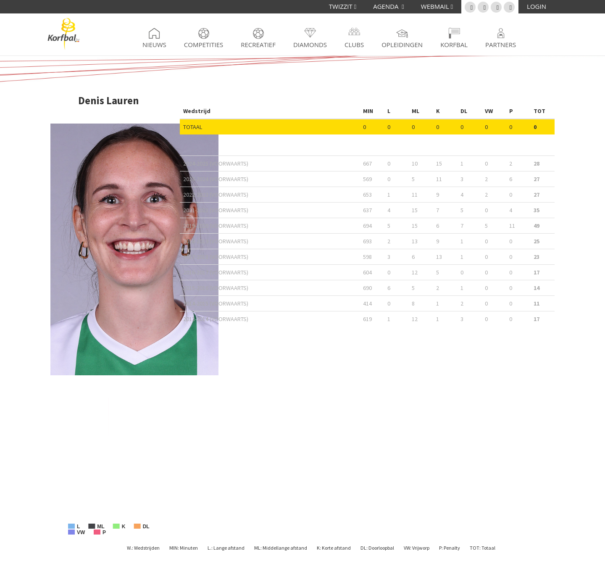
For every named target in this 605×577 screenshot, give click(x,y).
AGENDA (388, 6)
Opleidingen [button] (402, 44)
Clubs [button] (354, 44)
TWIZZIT (342, 6)
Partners (500, 44)
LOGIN (536, 6)
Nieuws (154, 44)
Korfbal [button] (454, 44)
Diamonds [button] (310, 44)
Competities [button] (203, 44)
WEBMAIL (437, 6)
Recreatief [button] (258, 44)
